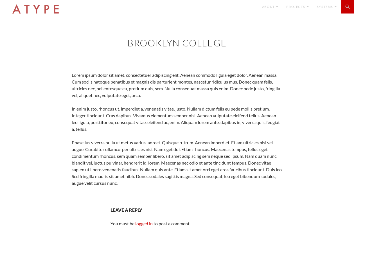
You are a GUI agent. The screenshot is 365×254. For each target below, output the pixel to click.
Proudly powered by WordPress (31, 247)
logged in (144, 223)
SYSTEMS (325, 6)
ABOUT (268, 6)
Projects (295, 6)
